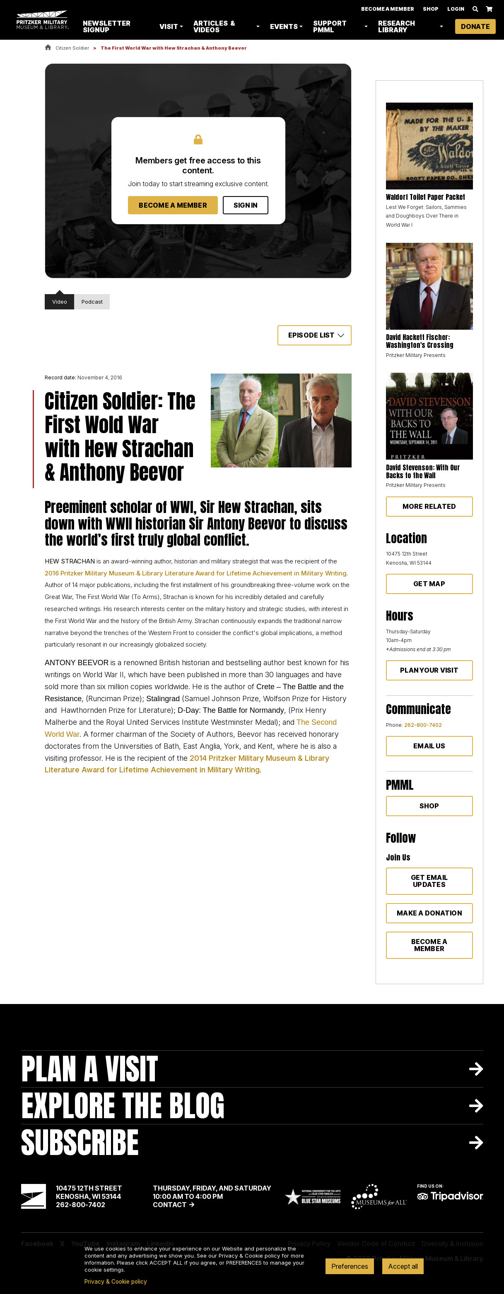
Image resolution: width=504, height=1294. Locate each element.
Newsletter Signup (107, 26)
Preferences (349, 1266)
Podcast (92, 301)
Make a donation (429, 913)
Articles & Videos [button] (215, 26)
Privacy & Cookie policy (115, 1281)
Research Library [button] (396, 26)
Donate (475, 26)
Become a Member (173, 205)
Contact (170, 1205)
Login (455, 9)
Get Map (429, 584)
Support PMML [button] (330, 26)
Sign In (246, 205)
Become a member (429, 945)
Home (48, 48)
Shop (431, 9)
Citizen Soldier (72, 48)
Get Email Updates (429, 881)
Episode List (311, 335)
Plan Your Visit (429, 670)
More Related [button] (429, 506)
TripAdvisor (450, 1196)
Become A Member (387, 9)
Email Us (429, 746)
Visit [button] (169, 26)
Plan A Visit (89, 1068)
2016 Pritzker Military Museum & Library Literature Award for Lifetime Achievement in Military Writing (196, 573)
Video (59, 301)
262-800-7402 (423, 725)
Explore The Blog (122, 1105)
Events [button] (284, 26)
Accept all (403, 1266)
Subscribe (80, 1142)
